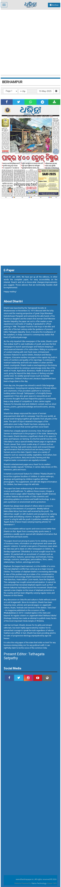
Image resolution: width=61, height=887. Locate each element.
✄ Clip (22, 91)
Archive (54, 5)
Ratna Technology (39, 883)
